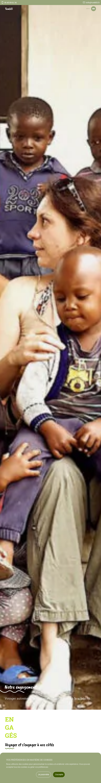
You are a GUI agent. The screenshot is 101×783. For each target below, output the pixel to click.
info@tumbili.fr (93, 2)
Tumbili (9, 9)
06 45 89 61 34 (10, 2)
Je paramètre (43, 774)
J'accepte (59, 774)
